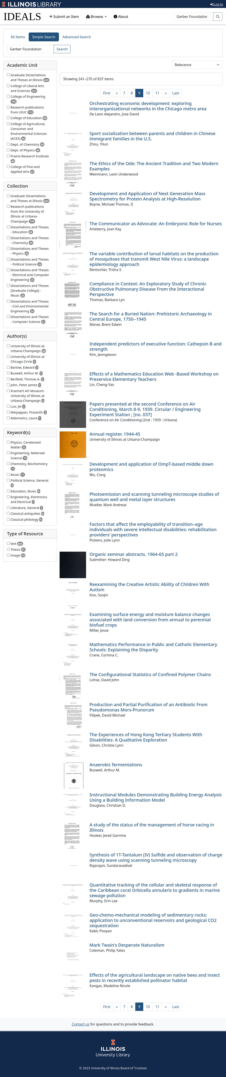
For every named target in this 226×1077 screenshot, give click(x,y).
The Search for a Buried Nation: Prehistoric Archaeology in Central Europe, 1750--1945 (151, 316)
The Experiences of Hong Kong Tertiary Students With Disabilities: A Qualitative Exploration (146, 737)
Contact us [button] (80, 1024)
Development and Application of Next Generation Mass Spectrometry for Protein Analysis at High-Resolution (147, 196)
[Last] (175, 93)
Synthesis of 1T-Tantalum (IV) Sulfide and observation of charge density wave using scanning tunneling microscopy (156, 857)
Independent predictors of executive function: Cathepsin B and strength (156, 346)
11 (157, 93)
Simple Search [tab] (44, 36)
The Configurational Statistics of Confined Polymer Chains (150, 674)
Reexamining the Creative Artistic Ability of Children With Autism (149, 587)
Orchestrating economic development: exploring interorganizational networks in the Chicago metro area (148, 106)
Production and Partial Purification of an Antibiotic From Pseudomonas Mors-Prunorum (149, 707)
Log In (216, 4)
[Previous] (117, 93)
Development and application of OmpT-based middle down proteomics (152, 466)
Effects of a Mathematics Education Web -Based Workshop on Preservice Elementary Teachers (154, 376)
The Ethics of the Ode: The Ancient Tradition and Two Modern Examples (154, 166)
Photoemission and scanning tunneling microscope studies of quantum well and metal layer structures (154, 496)
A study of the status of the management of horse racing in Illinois (152, 827)
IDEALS (22, 16)
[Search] (193, 16)
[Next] (166, 93)
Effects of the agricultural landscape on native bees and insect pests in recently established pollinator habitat (155, 977)
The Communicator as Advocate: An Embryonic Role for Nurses (156, 224)
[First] (106, 93)
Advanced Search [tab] (76, 36)
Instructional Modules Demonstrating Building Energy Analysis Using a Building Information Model (156, 797)
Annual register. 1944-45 (115, 434)
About (121, 16)
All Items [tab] (18, 36)
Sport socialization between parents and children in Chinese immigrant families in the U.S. (153, 136)
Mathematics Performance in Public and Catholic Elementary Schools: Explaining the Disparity (153, 647)
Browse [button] (95, 16)
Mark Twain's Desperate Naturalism (127, 945)
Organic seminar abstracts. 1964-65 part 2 (134, 554)
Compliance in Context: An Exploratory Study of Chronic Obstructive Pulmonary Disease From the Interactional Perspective (148, 289)
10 (148, 93)
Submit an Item (64, 16)
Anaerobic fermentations (116, 765)
